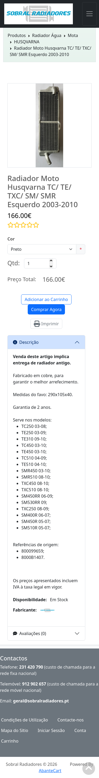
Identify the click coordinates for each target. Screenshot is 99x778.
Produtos (17, 35)
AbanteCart (50, 771)
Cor (11, 239)
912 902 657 (34, 684)
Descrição (26, 342)
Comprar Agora (46, 309)
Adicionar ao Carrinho (46, 299)
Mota (73, 35)
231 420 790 (31, 667)
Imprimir (46, 324)
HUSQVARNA (26, 42)
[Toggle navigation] (89, 14)
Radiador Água (47, 35)
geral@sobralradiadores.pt (41, 701)
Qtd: (13, 263)
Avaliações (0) (29, 633)
